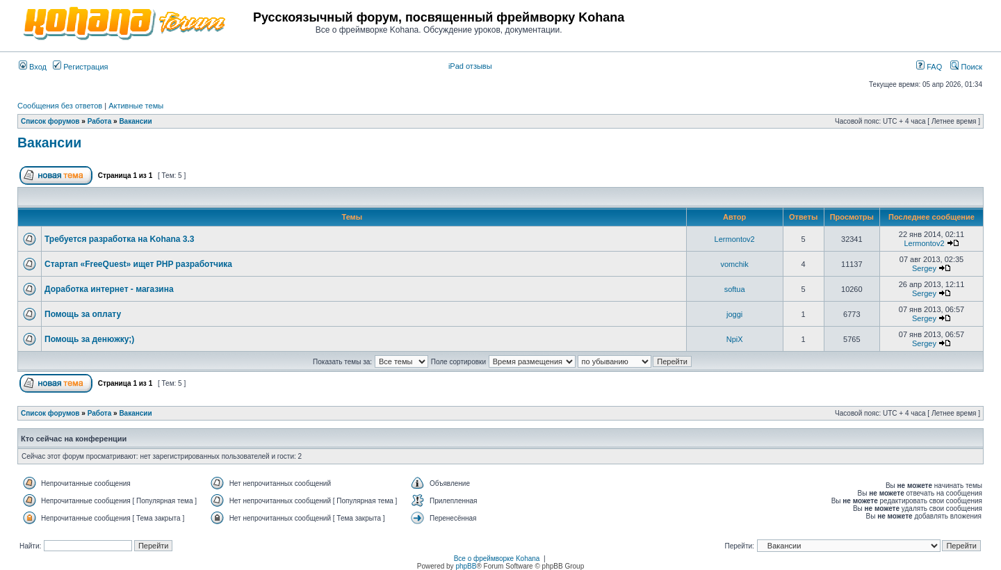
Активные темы (135, 105)
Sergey (924, 268)
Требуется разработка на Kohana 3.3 (119, 239)
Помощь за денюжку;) (89, 339)
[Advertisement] (819, 22)
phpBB (465, 566)
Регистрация (80, 67)
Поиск (966, 67)
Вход (33, 67)
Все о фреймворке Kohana (497, 558)
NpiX (734, 339)
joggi (734, 314)
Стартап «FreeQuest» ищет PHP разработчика (138, 264)
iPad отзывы (470, 66)
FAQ (929, 67)
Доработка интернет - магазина (109, 289)
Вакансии (135, 121)
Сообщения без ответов (59, 105)
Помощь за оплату (82, 314)
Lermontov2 (735, 239)
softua (734, 289)
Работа (100, 121)
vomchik (734, 264)
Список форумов (50, 121)
